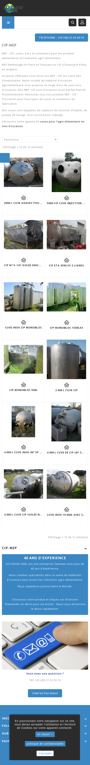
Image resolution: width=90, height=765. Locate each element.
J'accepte (45, 753)
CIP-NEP (9, 548)
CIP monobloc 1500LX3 (66, 327)
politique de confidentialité (45, 743)
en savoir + (45, 734)
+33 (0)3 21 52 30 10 (48, 680)
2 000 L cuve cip (66, 390)
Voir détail (23, 197)
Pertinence (31, 139)
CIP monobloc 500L (23, 390)
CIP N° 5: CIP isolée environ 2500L (28, 265)
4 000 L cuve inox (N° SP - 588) (25, 452)
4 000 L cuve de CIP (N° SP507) (68, 452)
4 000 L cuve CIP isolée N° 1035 (26, 514)
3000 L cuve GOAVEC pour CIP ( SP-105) (31, 203)
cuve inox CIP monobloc (23, 327)
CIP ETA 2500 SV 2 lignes (66, 265)
